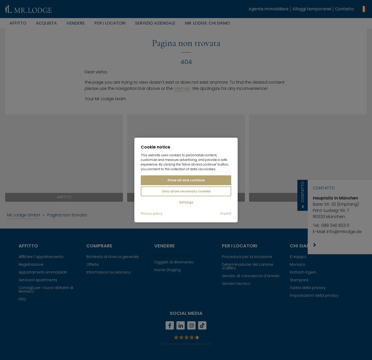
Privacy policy (151, 213)
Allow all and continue (186, 180)
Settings (186, 202)
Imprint (225, 213)
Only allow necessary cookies (186, 191)
